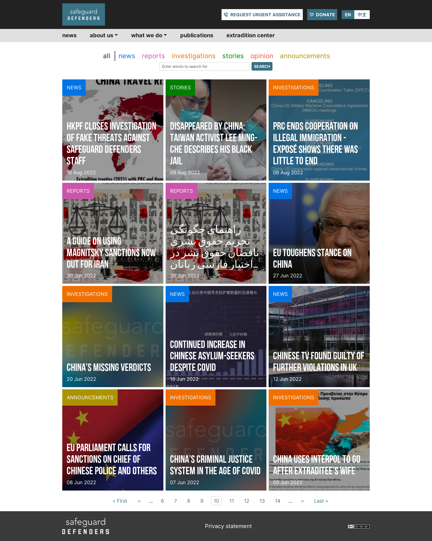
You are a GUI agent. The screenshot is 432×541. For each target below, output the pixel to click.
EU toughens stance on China (312, 258)
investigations (194, 56)
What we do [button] (146, 35)
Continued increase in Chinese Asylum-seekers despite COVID (212, 356)
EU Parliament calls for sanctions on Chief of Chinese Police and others (112, 459)
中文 (362, 14)
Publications (196, 35)
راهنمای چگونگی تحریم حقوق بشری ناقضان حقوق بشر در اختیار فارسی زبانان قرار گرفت (214, 247)
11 (232, 500)
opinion (261, 56)
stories (233, 56)
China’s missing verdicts (109, 367)
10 (218, 500)
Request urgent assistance (265, 14)
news (126, 56)
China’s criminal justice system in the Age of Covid (215, 464)
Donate (325, 14)
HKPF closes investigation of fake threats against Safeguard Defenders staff (111, 143)
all (106, 56)
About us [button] (101, 35)
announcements (305, 56)
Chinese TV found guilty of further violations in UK (318, 361)
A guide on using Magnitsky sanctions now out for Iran (111, 252)
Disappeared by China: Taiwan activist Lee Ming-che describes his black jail (213, 143)
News (69, 35)
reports (153, 56)
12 (248, 500)
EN (348, 14)
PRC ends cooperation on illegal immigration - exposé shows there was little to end (315, 143)
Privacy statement (228, 526)
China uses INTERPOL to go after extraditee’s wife (316, 464)
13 (263, 500)
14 (279, 500)
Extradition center (250, 35)
